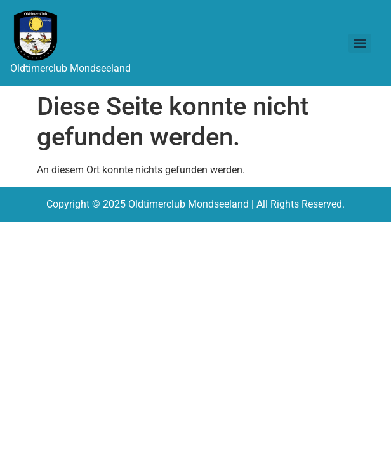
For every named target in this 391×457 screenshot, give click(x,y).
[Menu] (359, 43)
